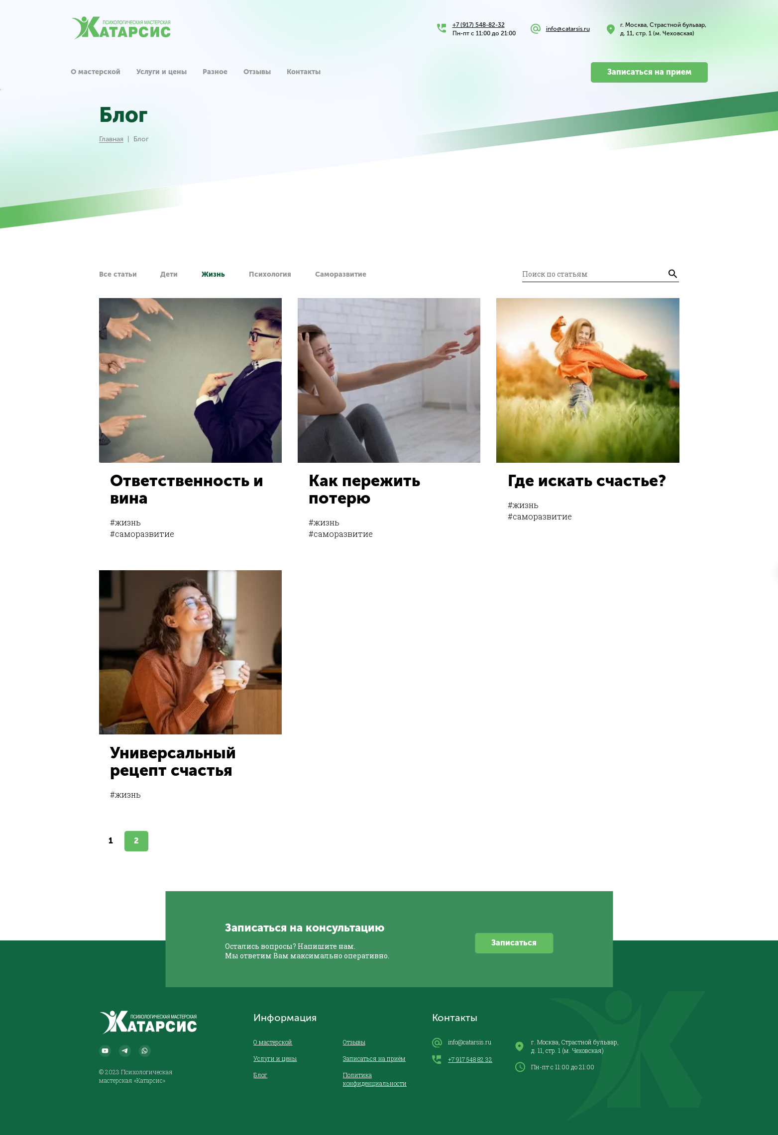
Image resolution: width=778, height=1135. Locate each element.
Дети (169, 274)
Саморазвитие (340, 274)
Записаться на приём (374, 1058)
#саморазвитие (142, 533)
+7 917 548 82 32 (462, 1059)
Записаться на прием (649, 72)
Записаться (514, 942)
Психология (270, 274)
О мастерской (95, 72)
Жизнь (213, 274)
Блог (260, 1075)
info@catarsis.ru (568, 28)
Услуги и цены (161, 72)
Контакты (304, 72)
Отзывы (257, 72)
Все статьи (118, 274)
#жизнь (125, 522)
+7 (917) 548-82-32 (478, 24)
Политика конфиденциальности (375, 1079)
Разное (215, 72)
